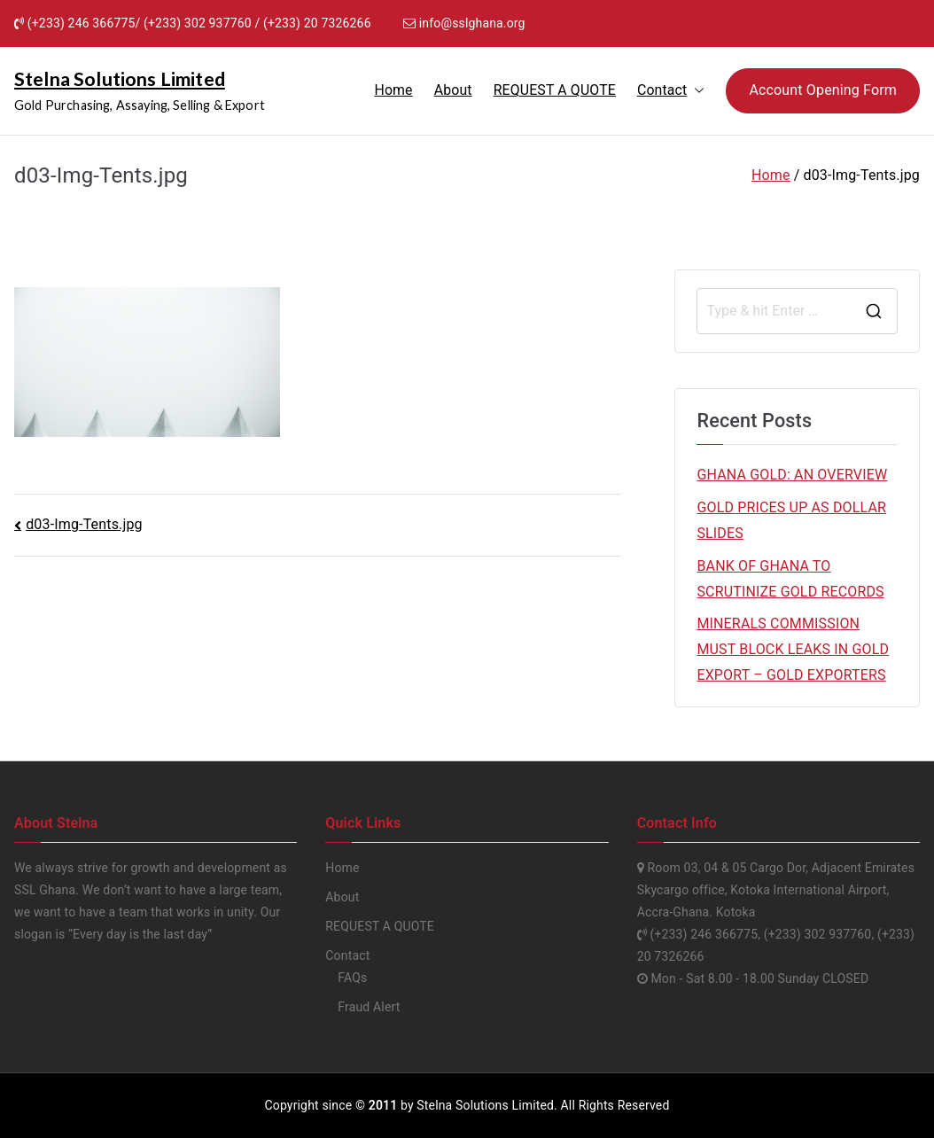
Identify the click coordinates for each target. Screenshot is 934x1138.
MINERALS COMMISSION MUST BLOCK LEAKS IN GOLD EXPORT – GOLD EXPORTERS (793, 649)
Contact (670, 91)
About (453, 90)
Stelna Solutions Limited (119, 78)
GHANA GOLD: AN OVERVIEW (792, 474)
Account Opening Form (823, 90)
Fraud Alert (369, 1007)
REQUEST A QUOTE (555, 90)
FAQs (352, 977)
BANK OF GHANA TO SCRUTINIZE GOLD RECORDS (790, 578)
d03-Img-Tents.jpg (84, 524)
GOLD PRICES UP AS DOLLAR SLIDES (791, 520)
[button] (695, 91)
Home (393, 90)
